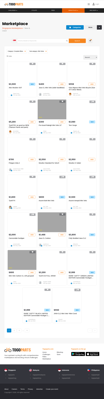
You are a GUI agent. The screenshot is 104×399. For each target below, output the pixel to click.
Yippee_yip (76, 131)
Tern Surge (73, 125)
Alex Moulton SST (15, 88)
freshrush (75, 93)
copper (15, 206)
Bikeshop (60, 352)
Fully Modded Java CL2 (77, 238)
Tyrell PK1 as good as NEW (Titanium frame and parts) (19, 126)
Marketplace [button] (73, 10)
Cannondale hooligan (16, 238)
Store (58, 354)
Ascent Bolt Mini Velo (46, 200)
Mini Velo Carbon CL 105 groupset (21, 276)
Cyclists (34, 10)
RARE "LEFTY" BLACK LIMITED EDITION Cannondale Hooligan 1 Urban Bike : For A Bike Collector (36, 315)
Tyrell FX (12, 200)
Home (45, 352)
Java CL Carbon (45, 238)
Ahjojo (44, 131)
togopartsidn (66, 378)
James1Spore (76, 282)
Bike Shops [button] (94, 10)
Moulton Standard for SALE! (49, 163)
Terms (22, 389)
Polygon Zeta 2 (14, 163)
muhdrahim (46, 93)
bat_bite (45, 206)
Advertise (39, 389)
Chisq (14, 282)
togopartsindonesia (68, 375)
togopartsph (95, 375)
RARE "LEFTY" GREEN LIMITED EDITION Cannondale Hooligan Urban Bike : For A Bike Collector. (81, 277)
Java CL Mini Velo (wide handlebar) (52, 88)
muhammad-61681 (18, 169)
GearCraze (16, 93)
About (6, 389)
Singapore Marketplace (12, 28)
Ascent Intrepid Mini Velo (78, 200)
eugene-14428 (47, 282)
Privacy (30, 389)
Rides (53, 10)
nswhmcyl (46, 244)
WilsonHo (75, 244)
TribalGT (60, 319)
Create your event (52, 389)
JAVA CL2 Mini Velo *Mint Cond (65, 313)
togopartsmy (37, 378)
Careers (14, 389)
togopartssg (12, 378)
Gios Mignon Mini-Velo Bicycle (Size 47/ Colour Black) (82, 89)
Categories (75, 27)
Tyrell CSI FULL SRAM (47, 276)
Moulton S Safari (75, 163)
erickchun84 (16, 244)
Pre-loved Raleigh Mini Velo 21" (50, 125)
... (23, 330)
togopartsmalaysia (39, 375)
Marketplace (47, 359)
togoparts (11, 375)
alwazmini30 (46, 169)
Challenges (12, 10)
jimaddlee (16, 131)
